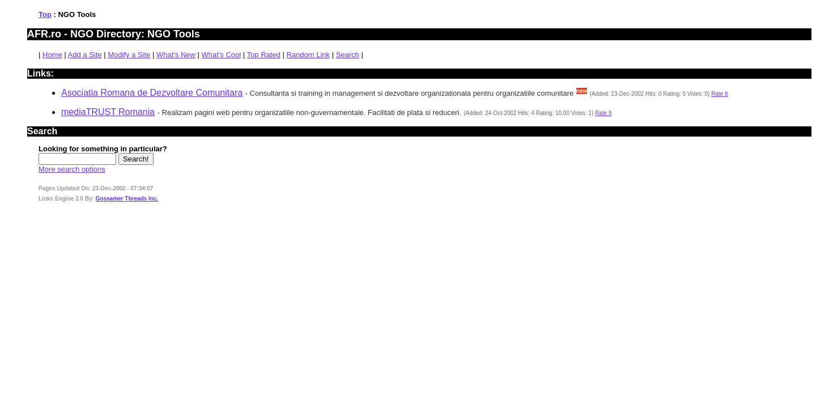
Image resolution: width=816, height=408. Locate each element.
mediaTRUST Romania (108, 112)
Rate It (719, 94)
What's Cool (221, 54)
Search (347, 54)
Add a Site (85, 54)
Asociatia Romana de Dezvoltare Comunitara (152, 92)
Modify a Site (129, 54)
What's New (176, 54)
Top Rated (263, 54)
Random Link (308, 54)
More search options (72, 169)
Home (52, 54)
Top (45, 14)
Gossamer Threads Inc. (127, 199)
